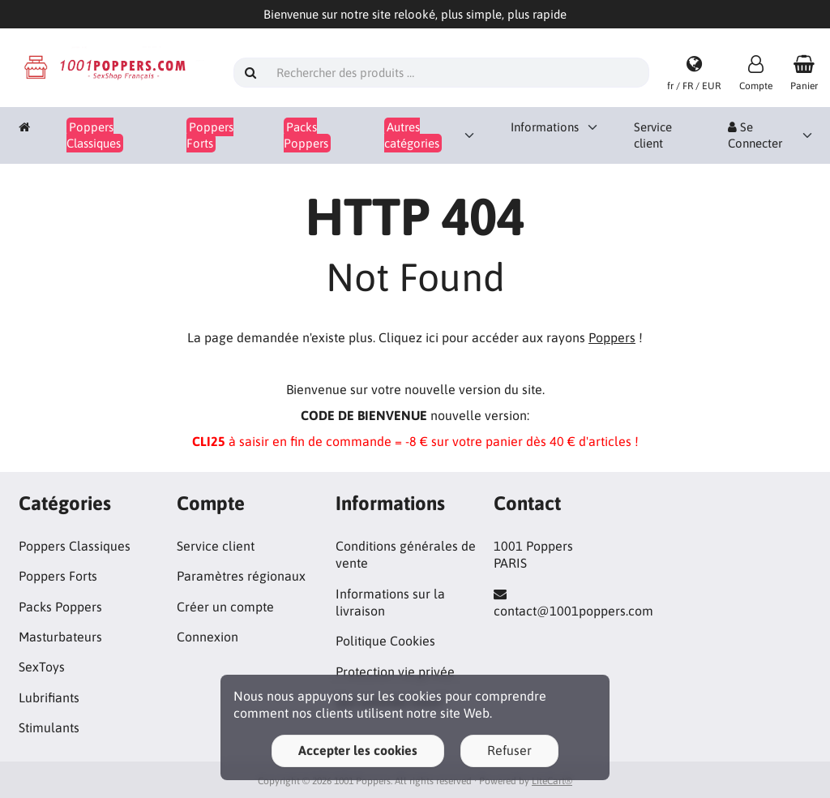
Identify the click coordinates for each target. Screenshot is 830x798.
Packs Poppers (60, 606)
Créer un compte (225, 606)
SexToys (42, 666)
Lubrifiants (49, 697)
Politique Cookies (385, 640)
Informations (545, 127)
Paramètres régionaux (241, 575)
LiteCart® (552, 781)
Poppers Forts (58, 575)
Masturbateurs (60, 636)
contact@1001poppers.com (573, 610)
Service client (653, 135)
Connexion (207, 636)
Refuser (509, 750)
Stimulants (49, 727)
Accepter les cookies (357, 750)
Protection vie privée (395, 671)
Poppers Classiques (74, 545)
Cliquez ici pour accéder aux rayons (507, 337)
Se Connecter (755, 135)
